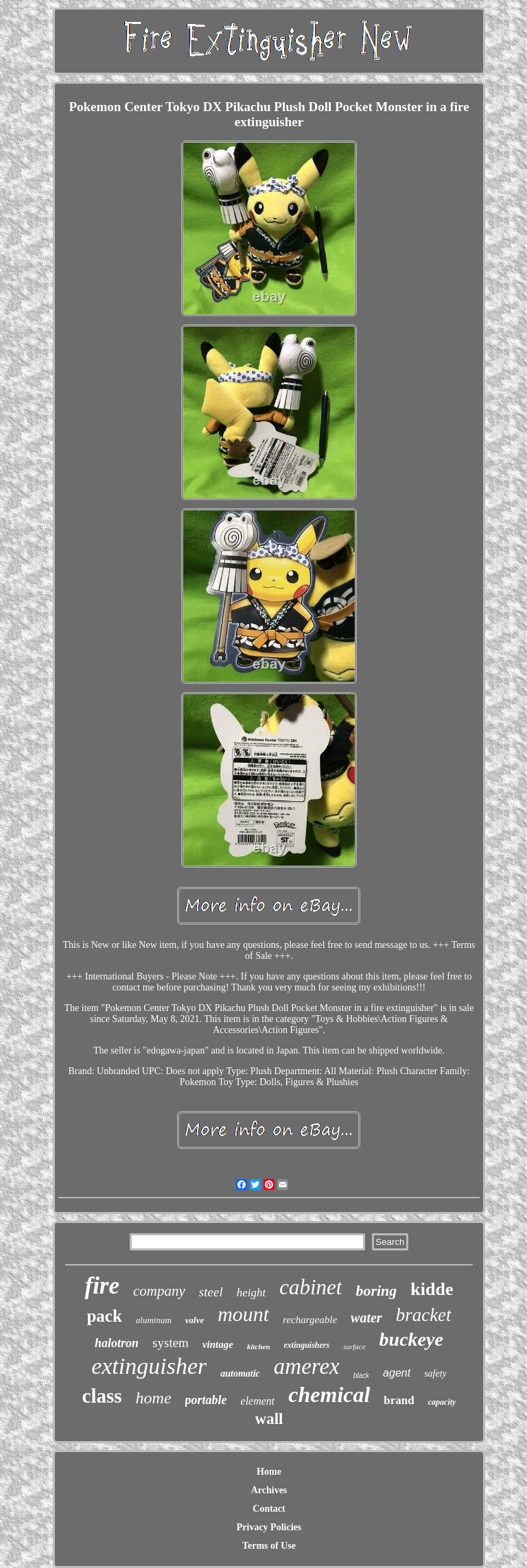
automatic (240, 1373)
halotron (117, 1343)
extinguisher (149, 1366)
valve (194, 1320)
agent (396, 1373)
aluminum (154, 1320)
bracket (424, 1315)
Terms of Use (269, 1546)
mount (243, 1314)
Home (269, 1471)
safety (435, 1373)
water (366, 1317)
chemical (329, 1394)
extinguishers (307, 1345)
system (170, 1342)
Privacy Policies (269, 1527)
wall (269, 1418)
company (159, 1291)
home (154, 1398)
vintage (217, 1344)
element (258, 1401)
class (102, 1396)
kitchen (258, 1346)
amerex (307, 1366)
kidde (431, 1289)
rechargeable (310, 1319)
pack (103, 1316)
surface (354, 1346)
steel (211, 1292)
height (251, 1292)
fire (101, 1285)
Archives (269, 1490)
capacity (442, 1402)
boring (376, 1290)
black (361, 1375)
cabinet (310, 1287)
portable (206, 1400)
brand (399, 1400)
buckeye (411, 1339)
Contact (269, 1509)
